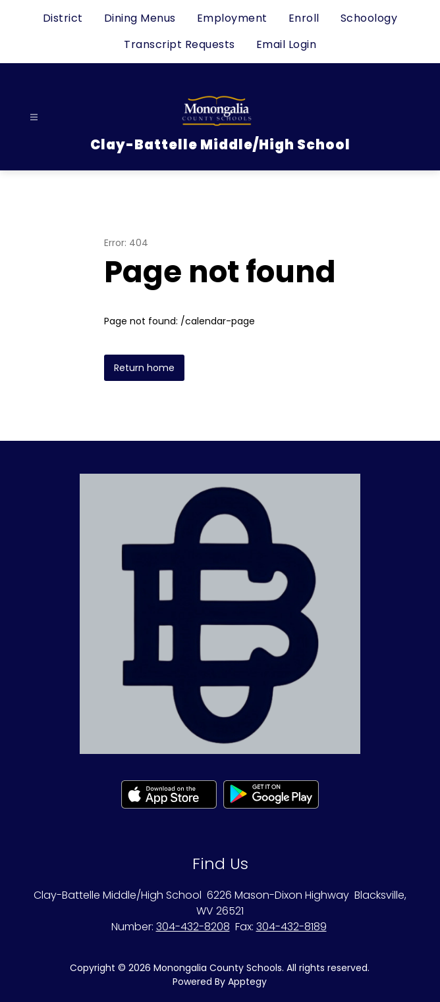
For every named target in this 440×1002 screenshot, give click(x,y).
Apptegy (247, 981)
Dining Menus (140, 18)
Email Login (286, 44)
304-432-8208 (193, 926)
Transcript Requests (179, 44)
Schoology (369, 18)
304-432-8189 (291, 926)
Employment (232, 18)
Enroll (304, 18)
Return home (144, 367)
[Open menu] (33, 117)
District (63, 18)
